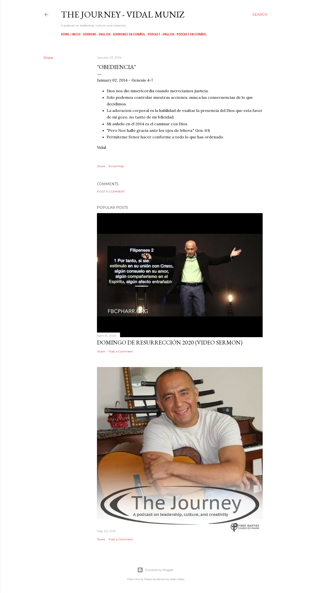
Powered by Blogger (155, 570)
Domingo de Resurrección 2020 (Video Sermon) (169, 342)
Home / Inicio (71, 34)
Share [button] (48, 58)
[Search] (260, 14)
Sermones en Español (129, 34)
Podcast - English (161, 34)
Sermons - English (97, 34)
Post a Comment (111, 191)
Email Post (116, 166)
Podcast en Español (192, 34)
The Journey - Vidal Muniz (123, 14)
